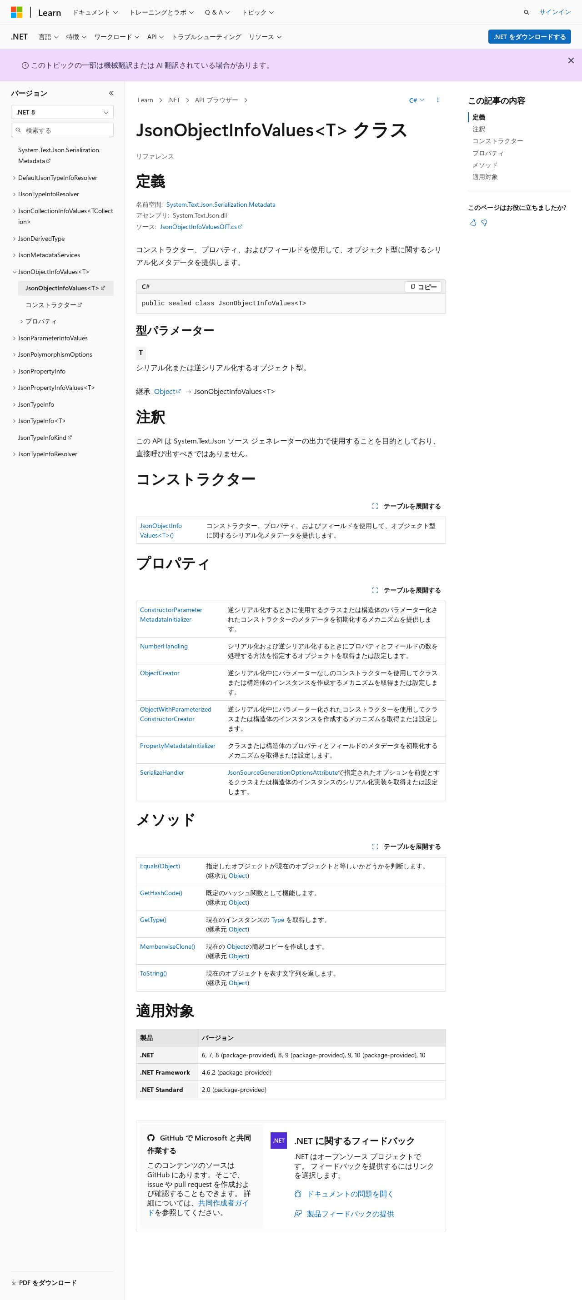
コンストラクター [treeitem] (50, 304)
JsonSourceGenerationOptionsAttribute (283, 772)
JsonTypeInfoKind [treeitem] (42, 437)
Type (277, 919)
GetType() (153, 919)
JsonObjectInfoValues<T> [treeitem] (62, 288)
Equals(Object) (160, 866)
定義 (478, 117)
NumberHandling (164, 646)
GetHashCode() (161, 892)
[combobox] (62, 112)
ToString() (153, 973)
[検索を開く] (526, 12)
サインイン (555, 11)
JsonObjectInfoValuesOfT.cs (198, 226)
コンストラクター (497, 140)
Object (164, 391)
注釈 (478, 129)
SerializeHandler (162, 772)
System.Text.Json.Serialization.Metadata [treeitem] (59, 155)
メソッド (485, 164)
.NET (174, 99)
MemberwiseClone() (167, 946)
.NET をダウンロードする (530, 36)
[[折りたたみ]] (111, 93)
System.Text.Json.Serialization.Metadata (221, 204)
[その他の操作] (438, 100)
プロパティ (488, 153)
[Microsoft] (17, 12)
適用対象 (485, 176)
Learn (145, 99)
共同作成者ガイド (198, 1207)
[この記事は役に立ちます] (473, 222)
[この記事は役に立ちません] (484, 222)
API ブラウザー (216, 99)
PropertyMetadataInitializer (178, 745)
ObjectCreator (160, 672)
